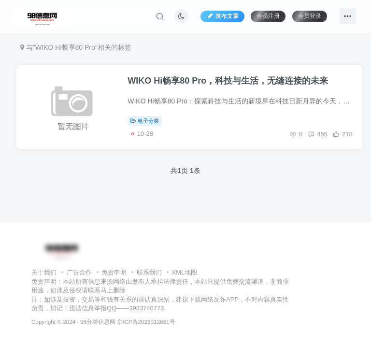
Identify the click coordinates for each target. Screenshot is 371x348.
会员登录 (309, 16)
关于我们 (44, 272)
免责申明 (114, 272)
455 (317, 134)
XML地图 (185, 272)
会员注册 (268, 16)
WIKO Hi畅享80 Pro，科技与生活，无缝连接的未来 (228, 81)
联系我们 (149, 272)
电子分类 (144, 121)
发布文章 (222, 16)
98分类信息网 (97, 322)
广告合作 (79, 272)
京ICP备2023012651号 (146, 322)
